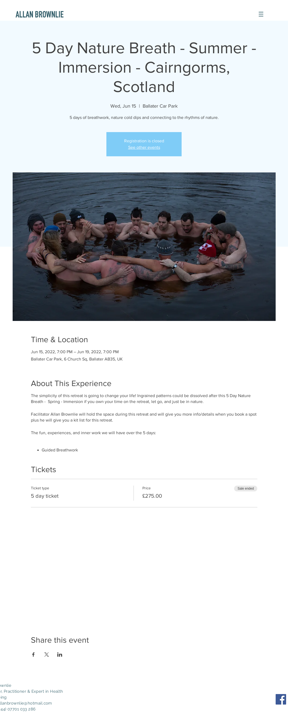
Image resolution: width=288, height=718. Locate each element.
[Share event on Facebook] (33, 654)
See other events (144, 147)
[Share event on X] (46, 654)
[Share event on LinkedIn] (59, 654)
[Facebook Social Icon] (281, 699)
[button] (261, 14)
